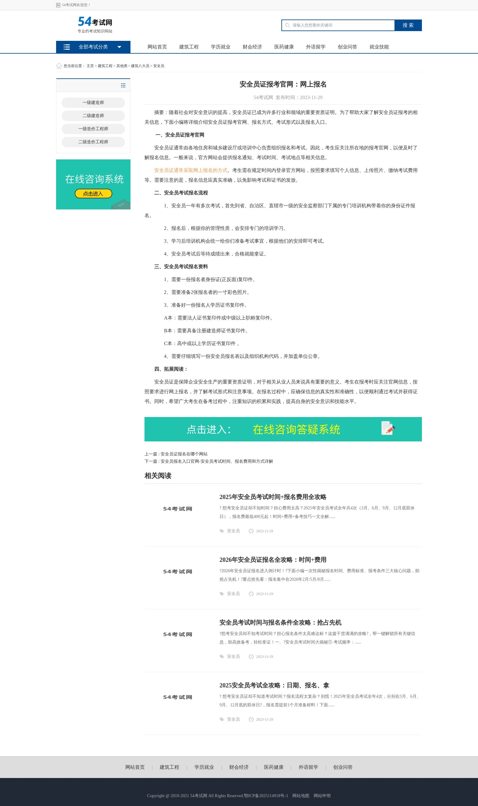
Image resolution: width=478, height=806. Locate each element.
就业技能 (379, 46)
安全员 (158, 66)
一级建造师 (93, 102)
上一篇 (176, 454)
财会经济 (252, 46)
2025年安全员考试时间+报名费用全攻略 (272, 497)
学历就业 (220, 46)
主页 (90, 66)
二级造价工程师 (93, 142)
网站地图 (300, 796)
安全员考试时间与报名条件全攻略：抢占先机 (280, 622)
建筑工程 (189, 46)
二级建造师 (93, 115)
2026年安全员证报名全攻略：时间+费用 (272, 559)
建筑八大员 (140, 66)
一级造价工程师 (93, 129)
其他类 (121, 66)
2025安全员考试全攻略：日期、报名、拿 (274, 685)
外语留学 (316, 46)
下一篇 (208, 461)
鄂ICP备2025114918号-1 (266, 796)
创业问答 (347, 46)
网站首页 (157, 46)
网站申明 (322, 796)
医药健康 (284, 46)
